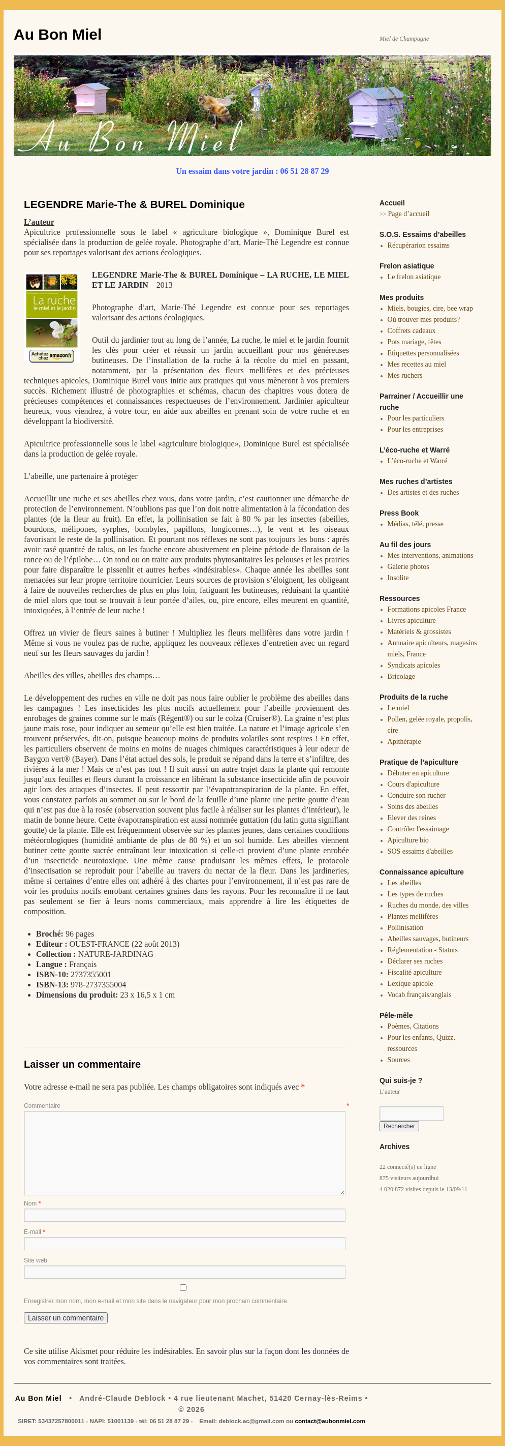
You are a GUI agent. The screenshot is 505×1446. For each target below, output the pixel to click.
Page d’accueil (409, 214)
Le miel (398, 708)
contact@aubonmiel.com (330, 1421)
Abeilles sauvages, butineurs (428, 939)
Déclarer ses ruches (415, 961)
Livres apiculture (412, 620)
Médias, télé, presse (416, 524)
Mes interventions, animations (431, 555)
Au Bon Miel (58, 34)
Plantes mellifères (413, 916)
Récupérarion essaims (419, 245)
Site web (35, 1260)
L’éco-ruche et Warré (418, 461)
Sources (399, 1060)
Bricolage (401, 676)
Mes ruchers (405, 375)
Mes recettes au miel (417, 364)
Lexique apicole (410, 983)
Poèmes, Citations (413, 1026)
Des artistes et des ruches (423, 492)
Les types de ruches (416, 894)
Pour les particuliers (416, 418)
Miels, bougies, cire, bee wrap (430, 308)
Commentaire (186, 1105)
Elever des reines (412, 818)
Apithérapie (404, 741)
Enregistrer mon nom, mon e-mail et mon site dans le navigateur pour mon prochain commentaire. (156, 1301)
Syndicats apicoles (414, 665)
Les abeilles (404, 883)
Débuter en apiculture (418, 773)
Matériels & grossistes (419, 632)
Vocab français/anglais (420, 995)
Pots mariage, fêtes (414, 342)
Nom (32, 1203)
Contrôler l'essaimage (418, 829)
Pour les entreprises (416, 429)
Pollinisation (406, 927)
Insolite (398, 578)
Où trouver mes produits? (424, 319)
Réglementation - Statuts (423, 950)
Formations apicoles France (427, 609)
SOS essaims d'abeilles (420, 851)
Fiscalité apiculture (415, 972)
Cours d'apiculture (413, 784)
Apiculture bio (408, 840)
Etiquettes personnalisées (423, 353)
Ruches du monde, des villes (428, 905)
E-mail (34, 1232)
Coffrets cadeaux (412, 331)
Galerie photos (408, 566)
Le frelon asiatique (414, 277)
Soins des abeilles (413, 806)
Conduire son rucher (417, 795)
